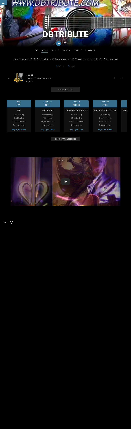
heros (123, 280)
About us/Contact (24, 413)
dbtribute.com (14, 239)
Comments (10, 275)
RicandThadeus (76, 372)
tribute (116, 280)
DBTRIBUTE (11, 220)
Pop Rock (28, 81)
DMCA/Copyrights (50, 413)
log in (24, 286)
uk (79, 280)
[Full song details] (123, 78)
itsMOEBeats (32, 372)
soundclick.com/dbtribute (20, 236)
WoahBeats (54, 372)
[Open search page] (128, 2)
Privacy (64, 413)
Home (44, 50)
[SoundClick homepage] (17, 3)
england (86, 280)
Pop (10, 229)
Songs (55, 50)
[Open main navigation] (3, 2)
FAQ (11, 413)
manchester (105, 280)
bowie (73, 280)
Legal (72, 413)
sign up (14, 286)
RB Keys (99, 372)
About (77, 50)
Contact (90, 50)
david (94, 280)
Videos (66, 50)
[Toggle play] (7, 78)
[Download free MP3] (116, 78)
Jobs (36, 413)
